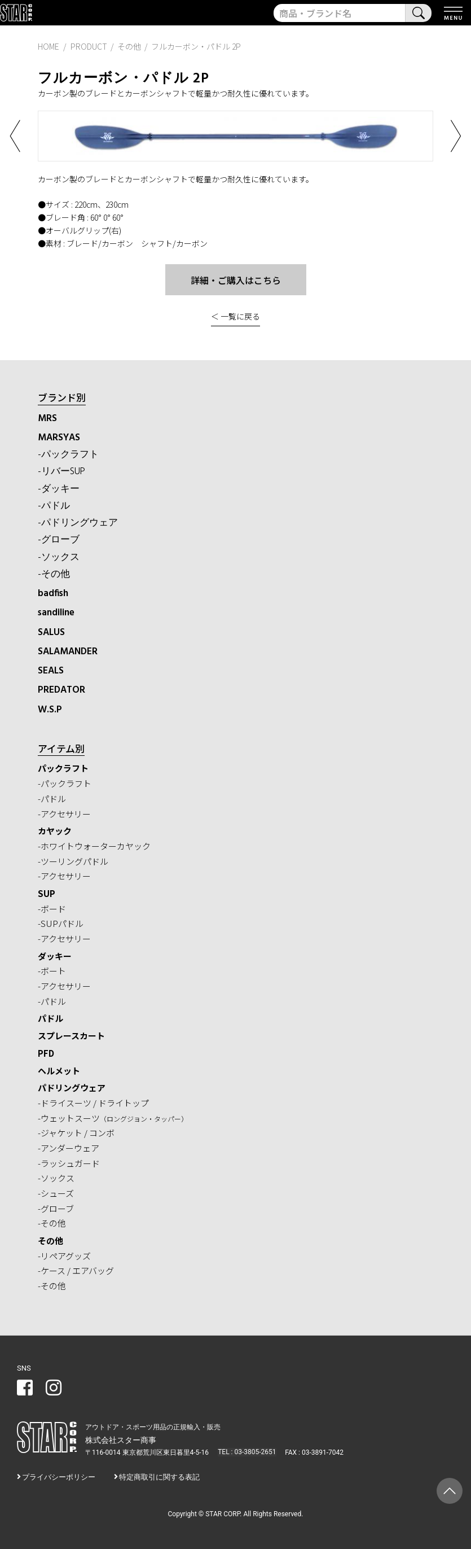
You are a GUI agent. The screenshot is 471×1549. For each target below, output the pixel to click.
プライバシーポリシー (58, 1477)
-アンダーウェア (68, 1148)
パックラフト (63, 768)
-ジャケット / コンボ (76, 1133)
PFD (46, 1053)
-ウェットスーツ (113, 1118)
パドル (50, 1018)
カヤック (55, 831)
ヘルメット (59, 1071)
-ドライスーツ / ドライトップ (93, 1103)
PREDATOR (61, 690)
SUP (46, 893)
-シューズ (56, 1193)
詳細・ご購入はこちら (236, 280)
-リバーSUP (61, 471)
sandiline (56, 612)
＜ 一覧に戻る (235, 316)
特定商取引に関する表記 (159, 1477)
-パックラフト (68, 454)
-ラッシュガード (69, 1163)
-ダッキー (59, 489)
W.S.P (50, 709)
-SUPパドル (60, 923)
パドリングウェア (71, 1087)
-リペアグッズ (64, 1256)
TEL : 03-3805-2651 (246, 1452)
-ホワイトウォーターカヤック (94, 846)
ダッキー (55, 956)
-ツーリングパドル (73, 861)
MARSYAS (59, 437)
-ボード (52, 908)
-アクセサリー (64, 814)
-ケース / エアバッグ (76, 1270)
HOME (48, 46)
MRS (47, 418)
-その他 (54, 574)
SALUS (51, 632)
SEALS (51, 671)
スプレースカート (71, 1036)
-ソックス (59, 557)
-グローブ (59, 540)
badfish (53, 593)
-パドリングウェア (78, 523)
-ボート (52, 971)
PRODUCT (89, 46)
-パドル (54, 506)
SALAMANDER (68, 651)
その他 (50, 1240)
